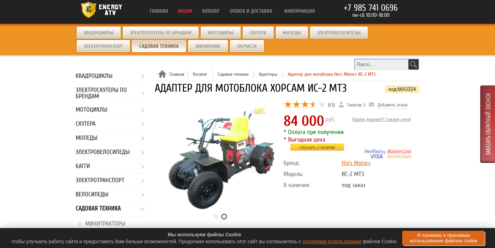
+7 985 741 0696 (371, 8)
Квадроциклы (98, 33)
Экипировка (208, 46)
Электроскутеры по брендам (160, 33)
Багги (83, 166)
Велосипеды (92, 195)
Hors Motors (356, 163)
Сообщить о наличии (317, 147)
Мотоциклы (220, 33)
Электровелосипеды (339, 33)
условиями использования (332, 241)
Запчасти (247, 46)
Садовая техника (98, 209)
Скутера (258, 33)
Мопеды (292, 33)
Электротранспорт (103, 46)
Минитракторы (105, 223)
